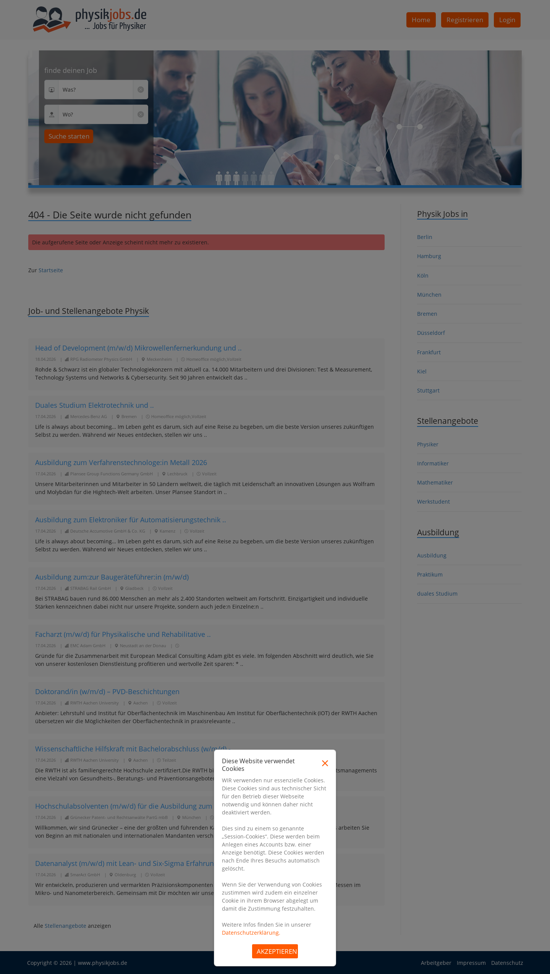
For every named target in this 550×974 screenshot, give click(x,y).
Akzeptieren (277, 951)
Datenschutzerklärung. (251, 932)
